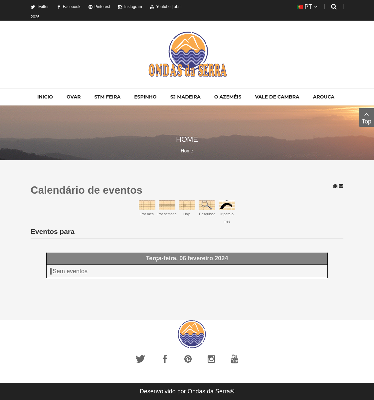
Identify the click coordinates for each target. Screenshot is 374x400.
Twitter (40, 6)
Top (366, 117)
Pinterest (99, 6)
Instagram (130, 6)
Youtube (160, 6)
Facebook (69, 6)
